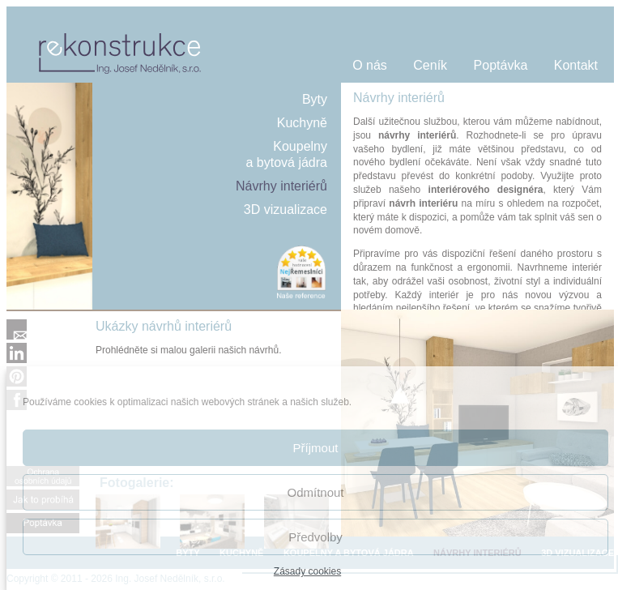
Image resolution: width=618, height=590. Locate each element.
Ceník (430, 65)
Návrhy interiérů (281, 186)
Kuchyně (302, 123)
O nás (369, 65)
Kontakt (576, 65)
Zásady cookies (307, 571)
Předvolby (315, 537)
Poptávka (501, 65)
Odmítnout (315, 492)
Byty (314, 99)
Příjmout (316, 448)
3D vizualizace (285, 209)
